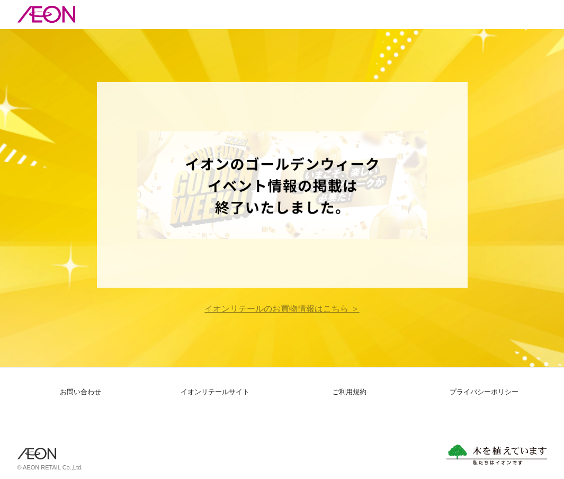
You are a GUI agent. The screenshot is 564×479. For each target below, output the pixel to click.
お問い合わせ (80, 392)
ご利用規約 (349, 392)
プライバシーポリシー (484, 392)
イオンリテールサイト (215, 392)
